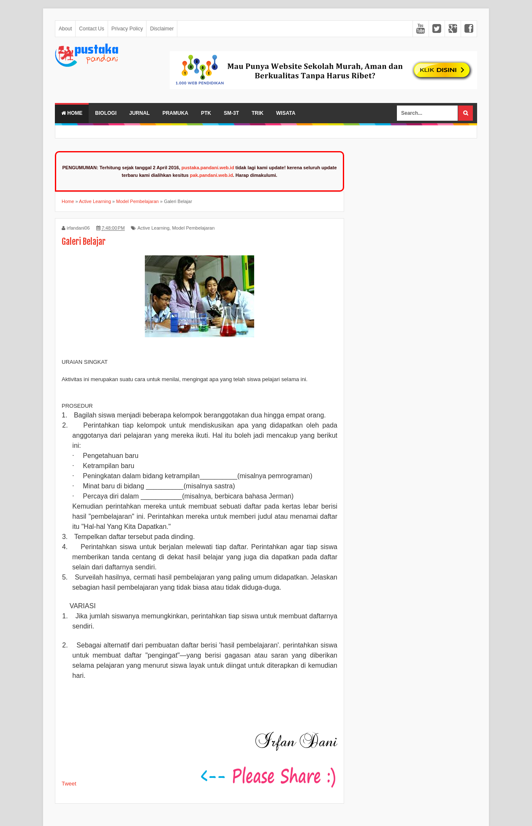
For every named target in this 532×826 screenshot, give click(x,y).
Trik (257, 113)
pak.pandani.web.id (211, 175)
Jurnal (139, 113)
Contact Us (91, 29)
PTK (206, 113)
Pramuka (175, 113)
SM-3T (231, 113)
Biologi (106, 113)
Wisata (286, 113)
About (65, 29)
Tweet (69, 783)
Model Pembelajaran (193, 227)
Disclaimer (162, 29)
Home (71, 113)
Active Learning (153, 227)
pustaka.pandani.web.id (208, 167)
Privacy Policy (127, 29)
